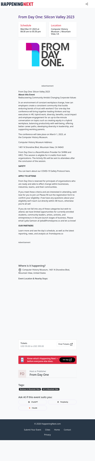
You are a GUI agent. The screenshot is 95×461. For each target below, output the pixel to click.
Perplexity (62, 402)
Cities (47, 429)
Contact (67, 429)
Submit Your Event (32, 429)
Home (57, 429)
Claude (32, 408)
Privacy (47, 434)
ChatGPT (32, 402)
